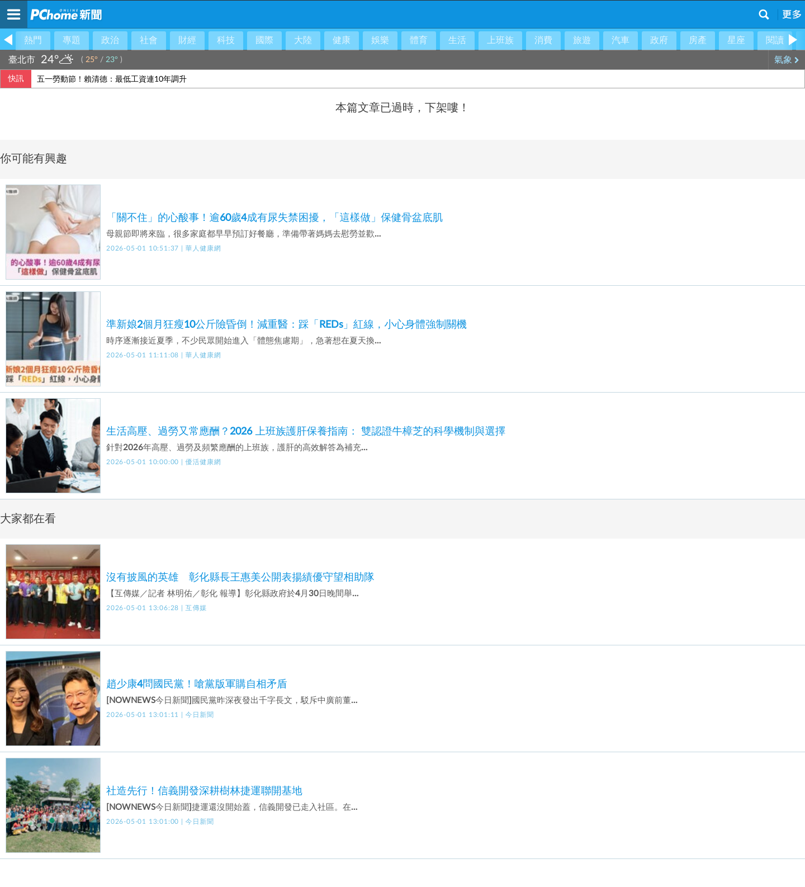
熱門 (33, 40)
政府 (659, 40)
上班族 (500, 40)
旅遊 (582, 40)
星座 (736, 40)
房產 (698, 40)
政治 (110, 40)
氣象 (786, 59)
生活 (457, 40)
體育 (419, 40)
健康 (342, 40)
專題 (71, 40)
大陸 (303, 40)
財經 (187, 40)
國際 (264, 40)
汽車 (620, 40)
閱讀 (775, 40)
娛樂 (380, 40)
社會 (149, 40)
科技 (226, 40)
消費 (543, 40)
